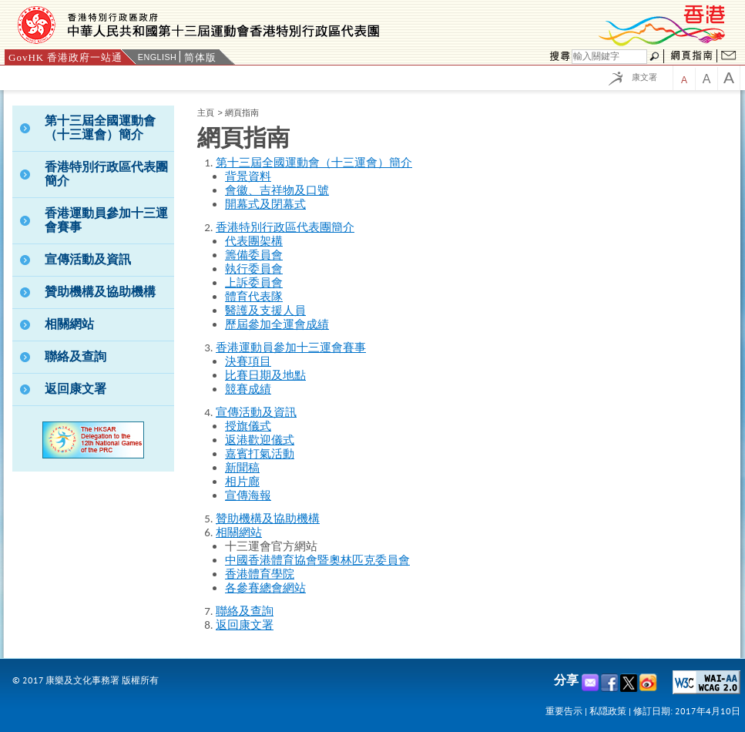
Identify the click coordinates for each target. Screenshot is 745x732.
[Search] (609, 56)
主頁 (205, 112)
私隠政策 (607, 711)
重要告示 (563, 711)
